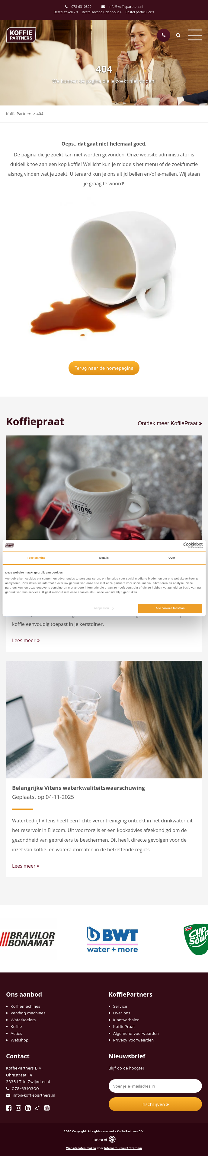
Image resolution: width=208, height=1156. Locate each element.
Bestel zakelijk (66, 12)
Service (120, 1006)
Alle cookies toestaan (170, 608)
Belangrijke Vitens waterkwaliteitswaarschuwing (78, 787)
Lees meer (26, 640)
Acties (16, 1033)
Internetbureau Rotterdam (123, 1148)
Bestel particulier (140, 12)
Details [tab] (104, 557)
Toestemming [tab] (36, 557)
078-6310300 (81, 6)
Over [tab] (171, 557)
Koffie (16, 1026)
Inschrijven (155, 1104)
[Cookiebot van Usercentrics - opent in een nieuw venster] (176, 545)
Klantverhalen (126, 1019)
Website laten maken (81, 1148)
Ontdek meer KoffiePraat (170, 423)
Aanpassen (104, 608)
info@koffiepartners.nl (122, 6)
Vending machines (28, 1012)
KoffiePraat (124, 1026)
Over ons (121, 1012)
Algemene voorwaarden (136, 1033)
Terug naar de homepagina (104, 368)
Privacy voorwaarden (133, 1039)
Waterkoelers (23, 1019)
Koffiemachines (25, 1006)
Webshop (19, 1039)
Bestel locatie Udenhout (101, 12)
